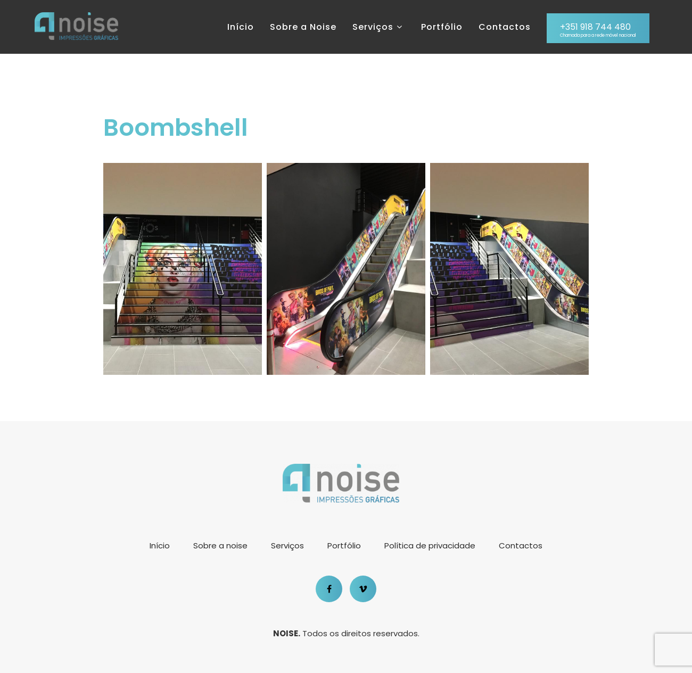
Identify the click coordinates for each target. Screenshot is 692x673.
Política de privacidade (429, 545)
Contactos (505, 27)
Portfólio (442, 27)
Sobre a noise (220, 545)
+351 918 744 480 (598, 30)
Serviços (378, 27)
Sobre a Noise (303, 27)
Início (240, 27)
